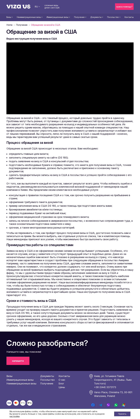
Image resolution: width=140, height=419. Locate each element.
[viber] (108, 405)
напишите (18, 360)
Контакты (129, 17)
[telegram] (100, 405)
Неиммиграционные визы (29, 17)
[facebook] (93, 405)
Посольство (113, 17)
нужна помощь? (124, 6)
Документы (95, 17)
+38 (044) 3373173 (105, 387)
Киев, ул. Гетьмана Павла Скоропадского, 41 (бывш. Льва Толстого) (113, 380)
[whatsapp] (116, 405)
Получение (79, 17)
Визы (8, 17)
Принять (122, 414)
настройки (15, 416)
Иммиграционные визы (57, 17)
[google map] (123, 405)
